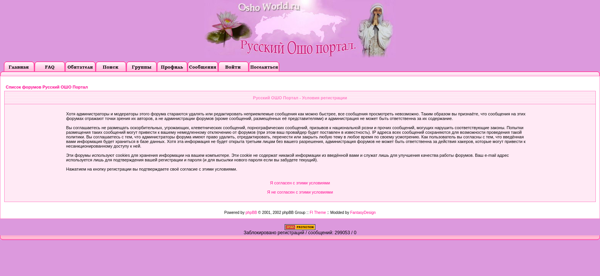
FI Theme (318, 212)
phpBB (251, 212)
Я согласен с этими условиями (300, 183)
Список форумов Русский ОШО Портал (47, 87)
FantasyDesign (363, 212)
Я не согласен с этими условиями (300, 192)
